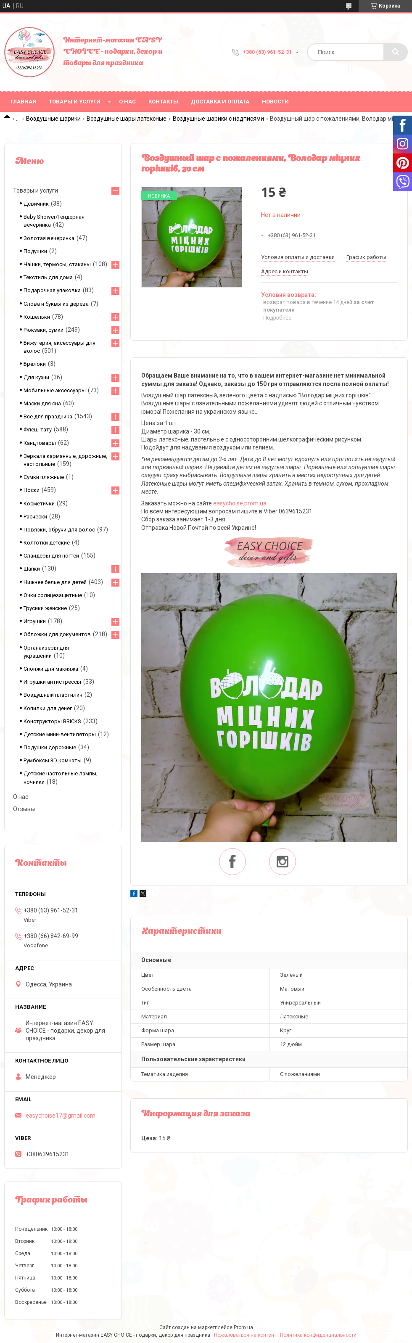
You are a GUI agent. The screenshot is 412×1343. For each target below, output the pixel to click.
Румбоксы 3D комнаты (53, 760)
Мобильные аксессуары (55, 390)
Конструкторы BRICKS (52, 721)
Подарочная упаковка (52, 290)
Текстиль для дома (48, 277)
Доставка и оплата (220, 101)
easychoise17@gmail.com (60, 1115)
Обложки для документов (57, 634)
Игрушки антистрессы (52, 682)
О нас (127, 101)
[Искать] (395, 52)
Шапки (32, 569)
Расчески (35, 516)
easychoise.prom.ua (240, 503)
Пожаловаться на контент (245, 1335)
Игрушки (35, 621)
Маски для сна (42, 403)
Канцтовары (40, 443)
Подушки (35, 251)
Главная (23, 101)
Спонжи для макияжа (51, 669)
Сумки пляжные (44, 477)
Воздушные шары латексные (126, 118)
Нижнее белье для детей (55, 582)
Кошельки (37, 317)
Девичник (36, 204)
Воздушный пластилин (53, 695)
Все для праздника (48, 416)
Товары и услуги (74, 101)
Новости (275, 101)
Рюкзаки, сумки (43, 330)
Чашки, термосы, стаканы (57, 264)
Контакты (163, 101)
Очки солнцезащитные (53, 595)
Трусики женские (45, 608)
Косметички (39, 503)
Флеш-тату (38, 429)
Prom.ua (243, 1327)
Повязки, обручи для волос (59, 529)
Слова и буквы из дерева (56, 304)
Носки (32, 490)
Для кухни (36, 377)
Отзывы (24, 809)
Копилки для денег (48, 708)
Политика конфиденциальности (318, 1335)
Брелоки (35, 364)
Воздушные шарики (53, 118)
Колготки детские (47, 542)
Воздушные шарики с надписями (218, 118)
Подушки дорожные (50, 747)
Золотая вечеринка (49, 238)
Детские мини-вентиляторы (60, 734)
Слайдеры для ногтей (51, 556)
